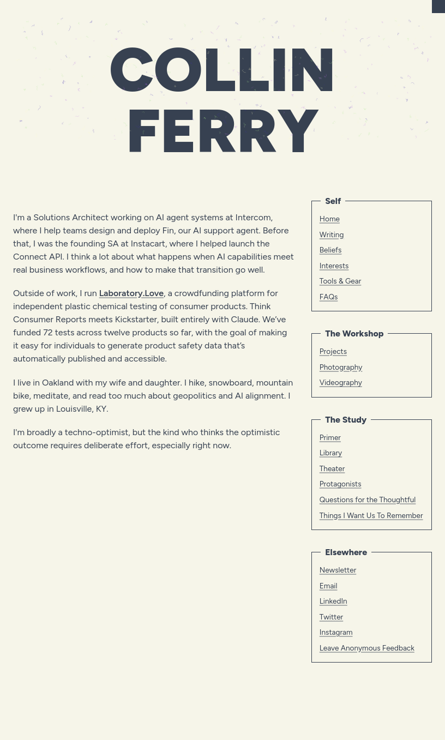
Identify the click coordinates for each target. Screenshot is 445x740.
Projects (333, 351)
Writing (332, 234)
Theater (332, 468)
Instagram (336, 632)
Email (329, 585)
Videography (341, 382)
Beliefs (331, 249)
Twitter (331, 616)
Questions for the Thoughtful (368, 499)
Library (331, 452)
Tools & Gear (341, 280)
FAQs (329, 296)
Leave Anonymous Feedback (367, 647)
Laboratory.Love (131, 293)
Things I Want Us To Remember (371, 515)
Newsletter (338, 569)
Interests (334, 265)
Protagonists (341, 483)
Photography (341, 367)
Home (330, 218)
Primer (330, 437)
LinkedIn (333, 601)
